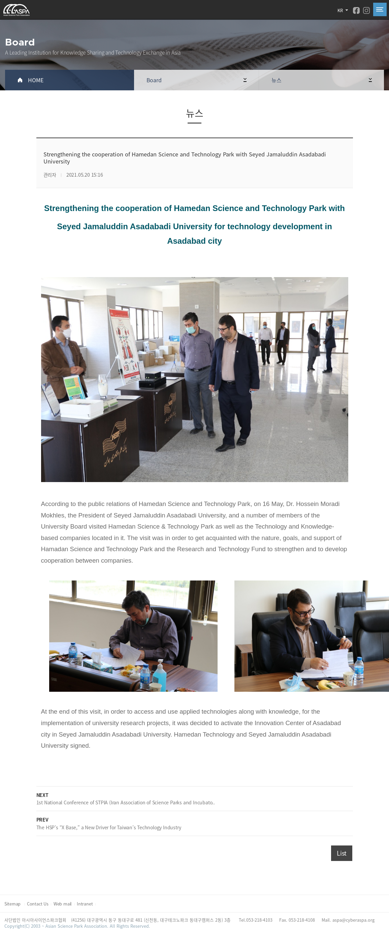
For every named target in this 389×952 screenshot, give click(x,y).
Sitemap (13, 903)
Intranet (85, 903)
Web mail (63, 903)
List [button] (342, 853)
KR (340, 10)
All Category (380, 9)
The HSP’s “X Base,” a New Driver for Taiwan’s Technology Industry (108, 827)
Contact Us (37, 903)
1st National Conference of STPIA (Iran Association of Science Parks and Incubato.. (125, 802)
